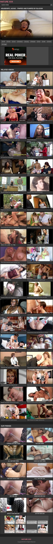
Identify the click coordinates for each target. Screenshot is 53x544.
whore (49, 41)
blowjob (33, 41)
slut (39, 41)
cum (14, 41)
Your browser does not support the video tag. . (26, 25)
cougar (4, 44)
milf (4, 41)
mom (9, 41)
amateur (21, 41)
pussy (27, 41)
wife (44, 41)
